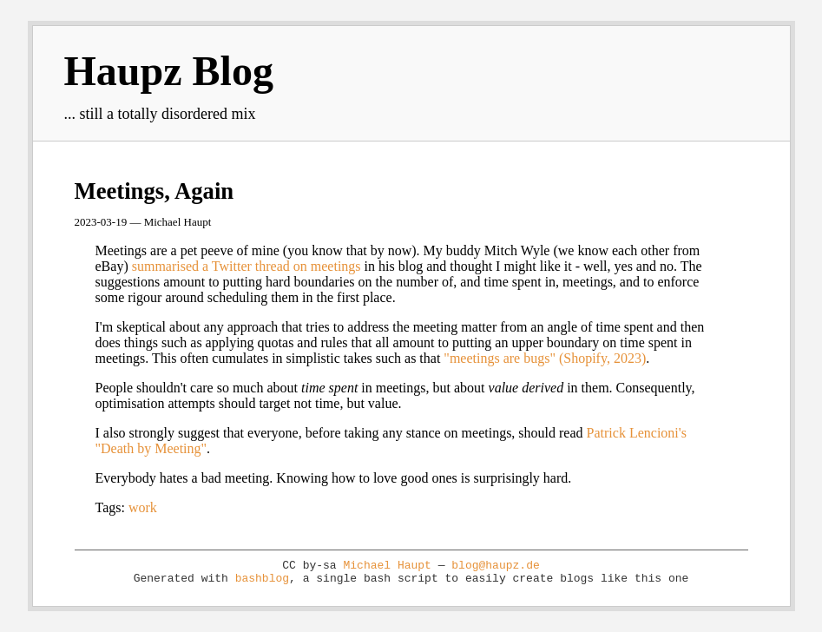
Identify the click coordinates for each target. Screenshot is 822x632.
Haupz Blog (168, 71)
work (142, 507)
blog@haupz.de (495, 565)
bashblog (262, 578)
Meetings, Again (154, 191)
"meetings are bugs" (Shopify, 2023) (545, 358)
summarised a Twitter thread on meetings (246, 266)
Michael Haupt (387, 565)
